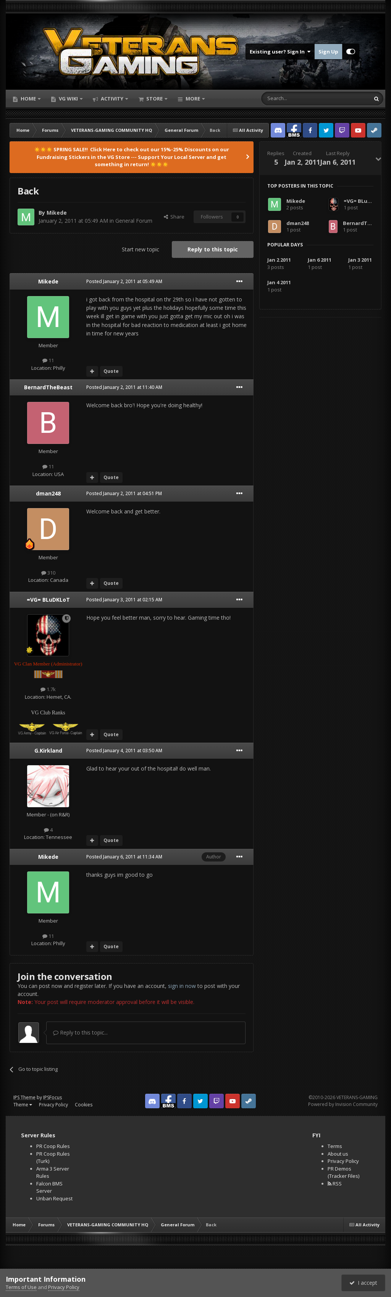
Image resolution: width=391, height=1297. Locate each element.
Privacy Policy (53, 1104)
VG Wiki (68, 98)
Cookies (83, 1104)
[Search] (297, 98)
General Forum (133, 220)
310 (48, 572)
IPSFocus (52, 1097)
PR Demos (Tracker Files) (343, 1172)
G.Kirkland (48, 750)
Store (154, 98)
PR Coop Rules (53, 1146)
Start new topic (140, 249)
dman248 (48, 493)
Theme (22, 1104)
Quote (111, 371)
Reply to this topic (212, 249)
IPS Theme (24, 1097)
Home (28, 98)
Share (174, 216)
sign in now (182, 985)
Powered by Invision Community (343, 1104)
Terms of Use (21, 1287)
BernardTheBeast (48, 387)
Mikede (57, 212)
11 (48, 360)
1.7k (48, 689)
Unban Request (54, 1198)
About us (338, 1153)
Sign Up (328, 51)
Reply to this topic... (80, 1032)
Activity (112, 98)
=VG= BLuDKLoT (48, 599)
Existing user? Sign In (280, 51)
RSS (335, 1183)
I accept (363, 1282)
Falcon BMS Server (49, 1187)
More (192, 98)
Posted (124, 281)
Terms (335, 1146)
